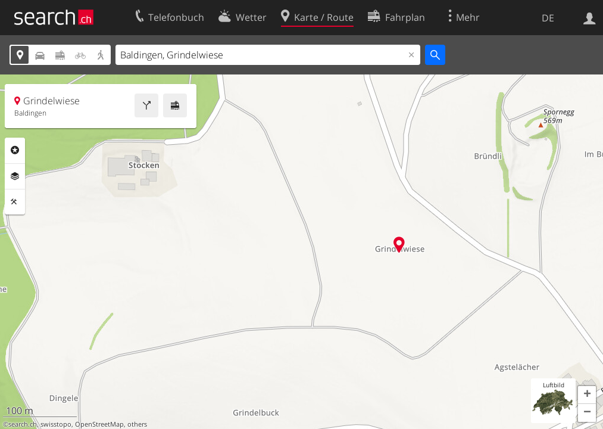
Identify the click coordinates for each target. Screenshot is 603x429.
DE (548, 17)
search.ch (22, 424)
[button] (587, 395)
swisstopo (55, 424)
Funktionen (15, 201)
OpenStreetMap (99, 424)
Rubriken (15, 150)
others (137, 424)
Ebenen (15, 176)
